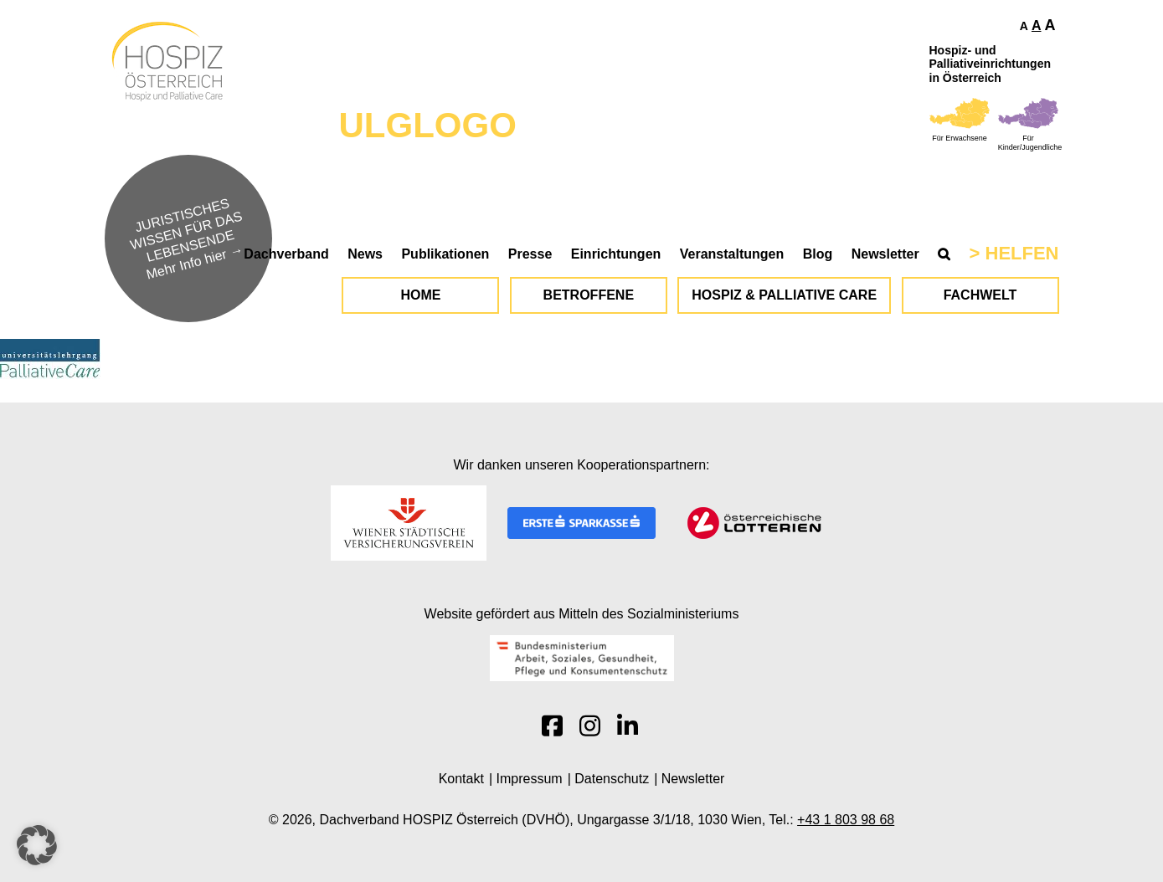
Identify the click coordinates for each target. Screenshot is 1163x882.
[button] (37, 845)
